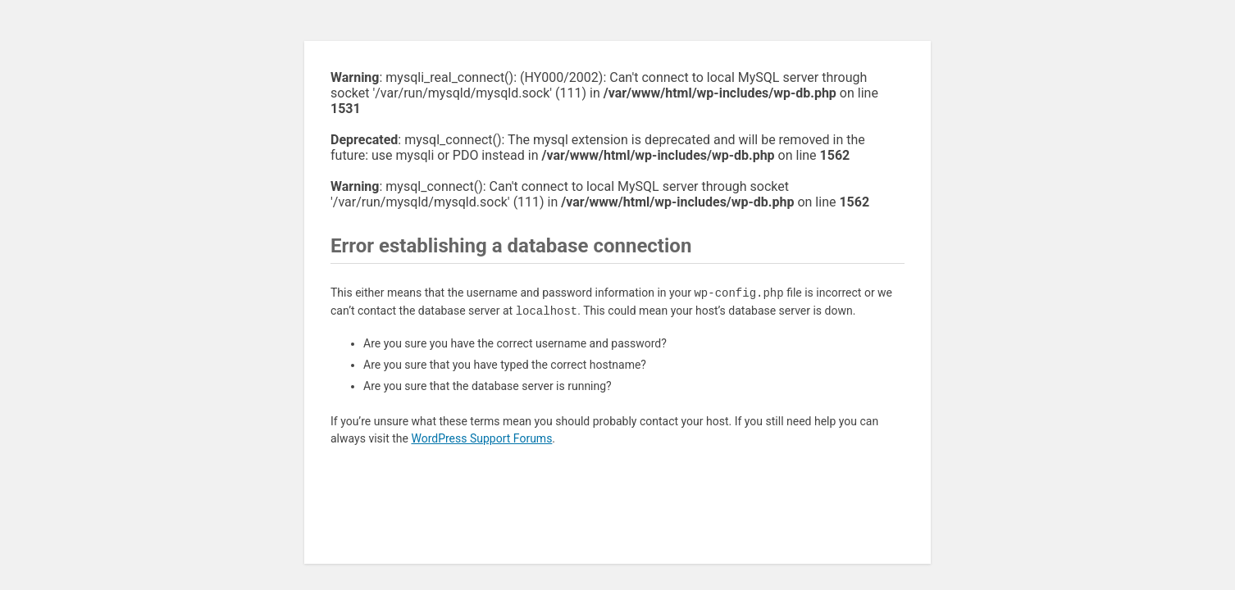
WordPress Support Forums (481, 438)
